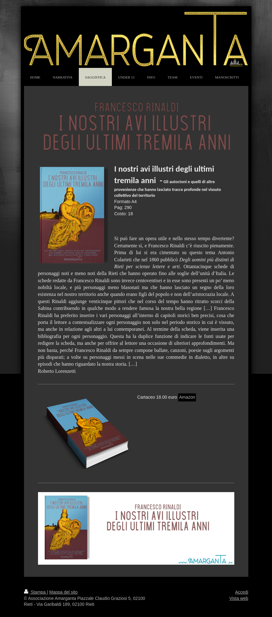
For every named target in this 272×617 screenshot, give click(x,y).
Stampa (35, 592)
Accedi (241, 592)
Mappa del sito (63, 592)
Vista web (238, 598)
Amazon (187, 397)
